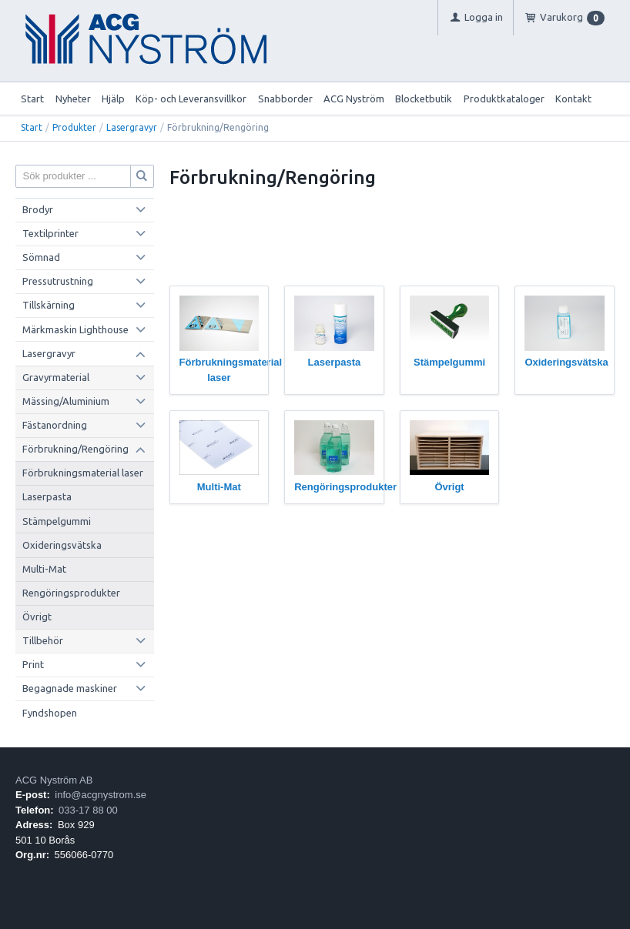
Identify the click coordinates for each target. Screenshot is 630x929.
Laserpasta (47, 496)
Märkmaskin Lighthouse (75, 329)
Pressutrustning (57, 281)
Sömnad (41, 257)
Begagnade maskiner (69, 688)
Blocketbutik (423, 98)
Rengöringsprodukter (71, 592)
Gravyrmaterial (55, 377)
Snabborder (285, 98)
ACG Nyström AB (53, 780)
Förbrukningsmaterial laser (82, 472)
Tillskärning (48, 304)
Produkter (74, 127)
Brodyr (37, 209)
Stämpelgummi (56, 521)
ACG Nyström (353, 98)
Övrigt (37, 616)
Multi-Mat (44, 568)
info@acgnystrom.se (100, 794)
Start (32, 98)
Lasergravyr (131, 127)
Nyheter (73, 98)
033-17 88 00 (88, 810)
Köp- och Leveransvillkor (191, 98)
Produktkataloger (504, 98)
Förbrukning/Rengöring (75, 448)
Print (33, 664)
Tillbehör (42, 640)
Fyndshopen (49, 712)
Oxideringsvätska (62, 545)
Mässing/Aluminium (65, 401)
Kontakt (573, 98)
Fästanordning (54, 424)
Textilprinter (50, 233)
